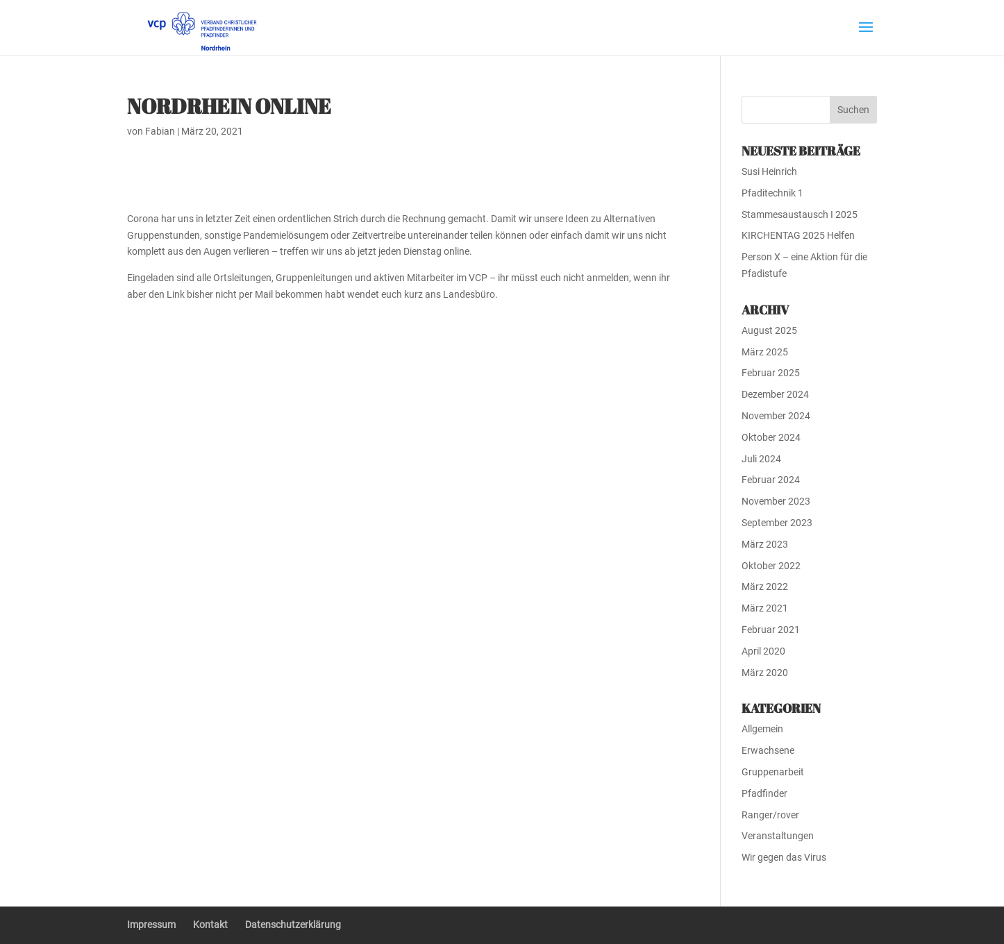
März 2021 (765, 608)
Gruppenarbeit (773, 771)
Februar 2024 (771, 479)
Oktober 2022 (771, 565)
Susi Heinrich (769, 171)
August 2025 (769, 330)
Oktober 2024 (771, 437)
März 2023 (765, 544)
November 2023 (776, 501)
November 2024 (776, 415)
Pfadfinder (764, 793)
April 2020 (763, 651)
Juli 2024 (761, 458)
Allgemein (762, 728)
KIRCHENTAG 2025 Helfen (798, 235)
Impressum (151, 924)
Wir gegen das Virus (784, 857)
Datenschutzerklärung (293, 924)
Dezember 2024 (775, 394)
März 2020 (765, 672)
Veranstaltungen (778, 835)
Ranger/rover (770, 814)
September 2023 (777, 522)
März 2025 (765, 351)
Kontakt (210, 924)
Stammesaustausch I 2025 (799, 214)
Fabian (160, 131)
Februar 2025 (771, 372)
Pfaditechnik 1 (772, 193)
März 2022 (765, 586)
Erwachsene (768, 750)
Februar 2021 (771, 629)
